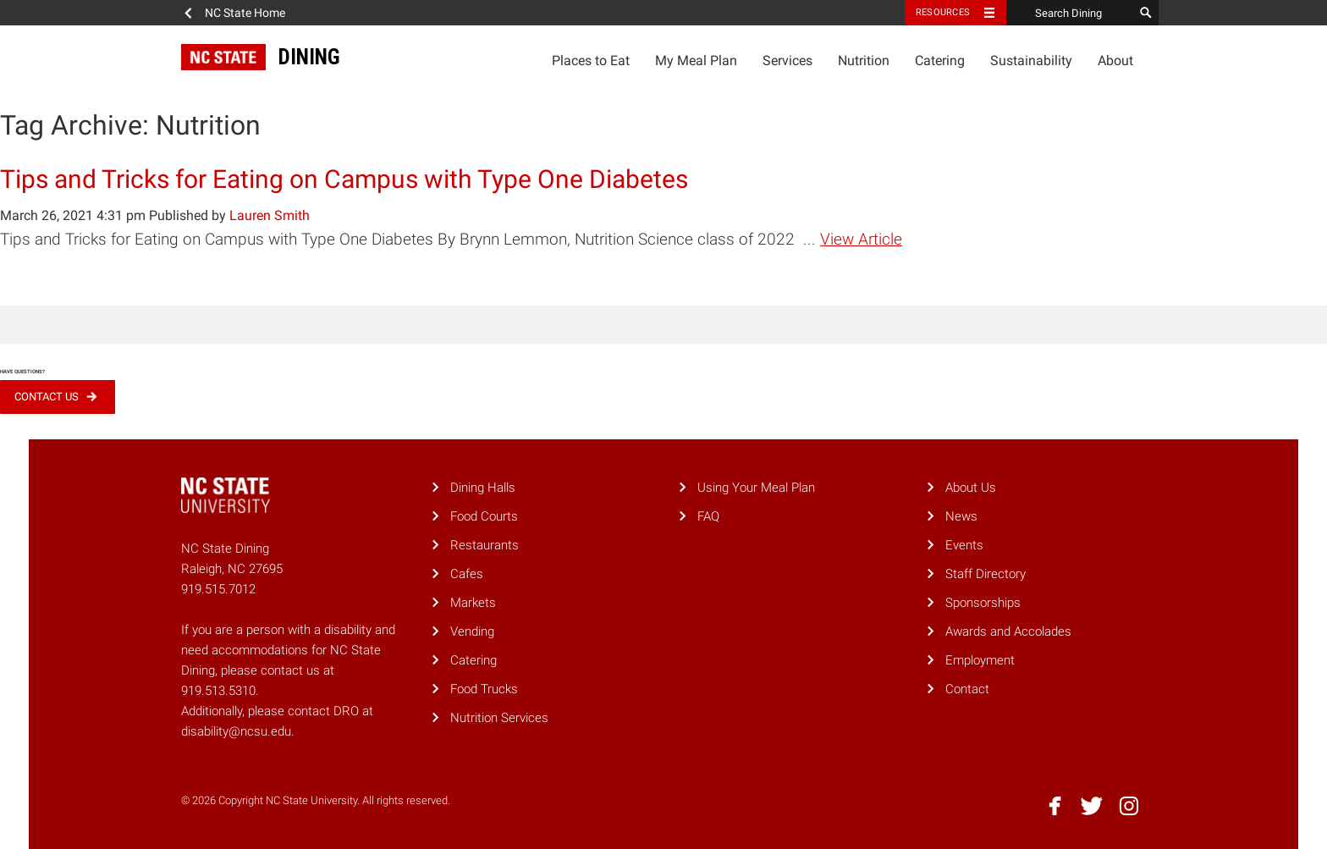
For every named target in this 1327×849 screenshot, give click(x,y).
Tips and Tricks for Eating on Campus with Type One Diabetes (344, 179)
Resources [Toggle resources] (943, 12)
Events (964, 545)
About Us (970, 487)
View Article (861, 239)
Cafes (466, 574)
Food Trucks (484, 689)
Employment (980, 660)
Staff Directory (985, 574)
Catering (940, 60)
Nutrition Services (499, 717)
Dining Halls (482, 487)
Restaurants (484, 545)
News (961, 516)
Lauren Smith (269, 215)
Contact (967, 689)
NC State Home (245, 12)
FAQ (708, 516)
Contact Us (46, 396)
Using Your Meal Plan (756, 487)
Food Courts (484, 516)
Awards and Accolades (1008, 631)
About (1115, 60)
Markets (473, 602)
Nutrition (863, 60)
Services (787, 60)
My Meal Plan (696, 60)
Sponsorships (983, 602)
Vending (472, 631)
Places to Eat (591, 60)
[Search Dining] (1069, 12)
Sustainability (1031, 60)
